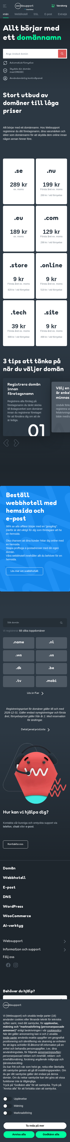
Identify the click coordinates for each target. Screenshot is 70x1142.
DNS (7, 897)
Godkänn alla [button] (51, 1134)
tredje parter (10, 1037)
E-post (9, 888)
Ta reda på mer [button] (35, 1125)
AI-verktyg (13, 926)
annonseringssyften (49, 1052)
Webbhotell (14, 878)
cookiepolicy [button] (54, 1030)
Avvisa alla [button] (19, 1134)
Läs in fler (33, 693)
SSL (35, 14)
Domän (9, 868)
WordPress (13, 907)
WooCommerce (17, 916)
